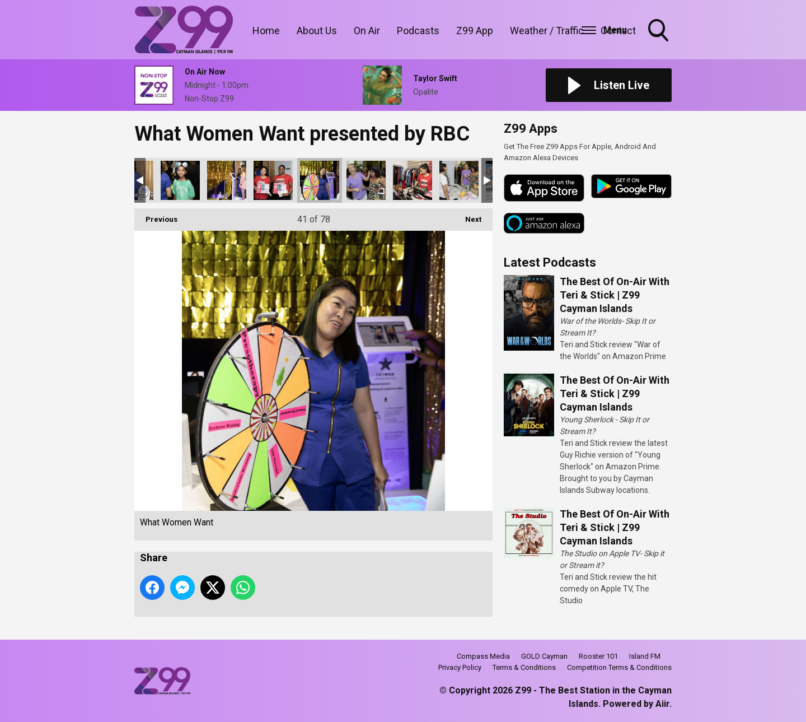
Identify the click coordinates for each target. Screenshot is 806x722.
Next (467, 215)
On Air (367, 30)
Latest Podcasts (550, 262)
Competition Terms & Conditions (619, 667)
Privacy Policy (459, 667)
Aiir (662, 703)
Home (266, 30)
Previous (155, 215)
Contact (618, 30)
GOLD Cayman (544, 656)
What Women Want (180, 180)
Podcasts (418, 30)
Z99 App (474, 30)
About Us (317, 30)
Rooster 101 (598, 656)
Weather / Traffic (547, 30)
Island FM (644, 656)
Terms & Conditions (524, 667)
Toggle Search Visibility (659, 31)
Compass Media (483, 656)
